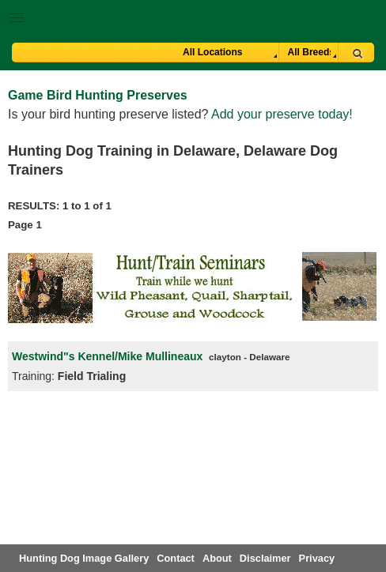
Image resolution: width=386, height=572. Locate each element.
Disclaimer (265, 558)
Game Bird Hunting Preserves (97, 95)
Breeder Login (368, 19)
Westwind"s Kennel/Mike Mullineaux (109, 356)
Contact (176, 558)
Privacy (317, 558)
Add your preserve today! (282, 114)
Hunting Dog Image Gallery (84, 558)
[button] (193, 14)
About (217, 558)
